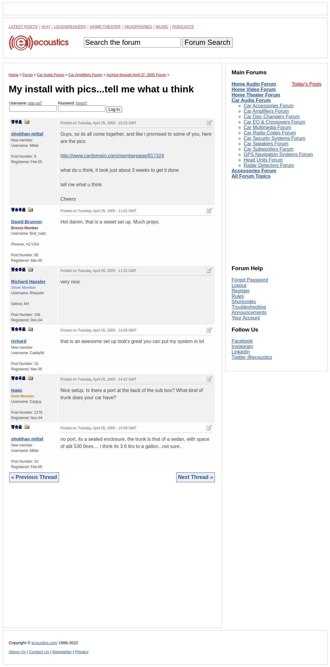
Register (241, 290)
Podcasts (183, 26)
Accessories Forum (254, 170)
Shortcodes (244, 301)
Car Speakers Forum (266, 143)
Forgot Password (250, 280)
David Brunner (26, 221)
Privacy (82, 652)
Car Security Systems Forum (274, 138)
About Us (17, 652)
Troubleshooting (249, 307)
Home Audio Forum (254, 84)
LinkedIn (241, 351)
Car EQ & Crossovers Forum (274, 122)
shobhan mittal (27, 133)
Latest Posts (23, 26)
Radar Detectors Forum (269, 165)
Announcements (249, 312)
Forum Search (207, 42)
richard (18, 341)
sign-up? (35, 103)
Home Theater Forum (256, 94)
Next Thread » (195, 477)
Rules (238, 296)
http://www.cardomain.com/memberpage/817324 (112, 155)
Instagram (242, 346)
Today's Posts (306, 84)
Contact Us (39, 652)
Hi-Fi (46, 26)
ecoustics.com (44, 643)
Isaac (17, 390)
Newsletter (62, 652)
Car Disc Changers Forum (272, 116)
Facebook (242, 341)
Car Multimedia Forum (267, 127)
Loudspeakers (70, 26)
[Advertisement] (112, 560)
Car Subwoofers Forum (268, 149)
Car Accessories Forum (269, 105)
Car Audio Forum (251, 100)
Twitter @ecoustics (252, 357)
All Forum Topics (251, 176)
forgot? (81, 103)
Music (162, 26)
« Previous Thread (34, 477)
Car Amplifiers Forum (266, 111)
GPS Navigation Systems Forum (278, 154)
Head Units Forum (263, 159)
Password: (81, 106)
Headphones (138, 26)
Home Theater (105, 26)
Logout (239, 285)
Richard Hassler (28, 281)
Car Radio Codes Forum (270, 132)
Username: (33, 106)
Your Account (246, 317)
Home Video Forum (254, 89)
